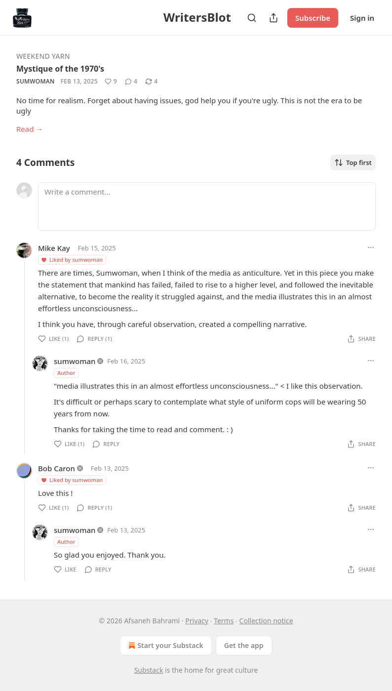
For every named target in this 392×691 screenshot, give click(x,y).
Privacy (196, 620)
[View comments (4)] (131, 81)
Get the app (244, 645)
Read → (29, 129)
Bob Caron (56, 468)
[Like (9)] (111, 81)
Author (66, 372)
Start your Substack (164, 645)
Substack (148, 670)
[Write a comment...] (207, 206)
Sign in (362, 18)
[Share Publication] (273, 18)
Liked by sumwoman (71, 259)
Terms (224, 620)
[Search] (252, 18)
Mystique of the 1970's (60, 68)
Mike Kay (54, 248)
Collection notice (266, 620)
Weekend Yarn (43, 56)
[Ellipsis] (371, 247)
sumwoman (35, 81)
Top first (353, 162)
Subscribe (312, 18)
